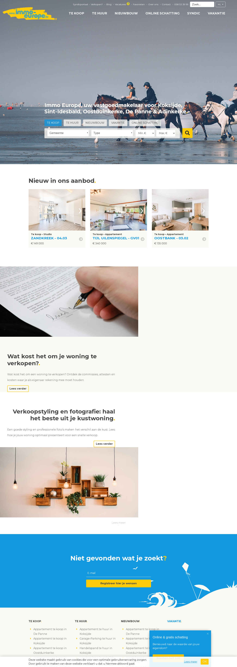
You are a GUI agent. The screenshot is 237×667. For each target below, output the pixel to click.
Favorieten (139, 4)
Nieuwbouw (126, 13)
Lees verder (156, 324)
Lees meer (119, 412)
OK (205, 661)
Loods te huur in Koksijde (97, 547)
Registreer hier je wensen (118, 473)
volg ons (36, 654)
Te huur (99, 13)
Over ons (153, 4)
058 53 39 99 (181, 4)
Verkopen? (97, 4)
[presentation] (80, 210)
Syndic (193, 13)
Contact (166, 4)
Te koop (76, 13)
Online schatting (163, 13)
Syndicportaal (80, 4)
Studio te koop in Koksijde (51, 585)
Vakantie (216, 13)
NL (220, 4)
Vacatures (122, 4)
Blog (109, 4)
